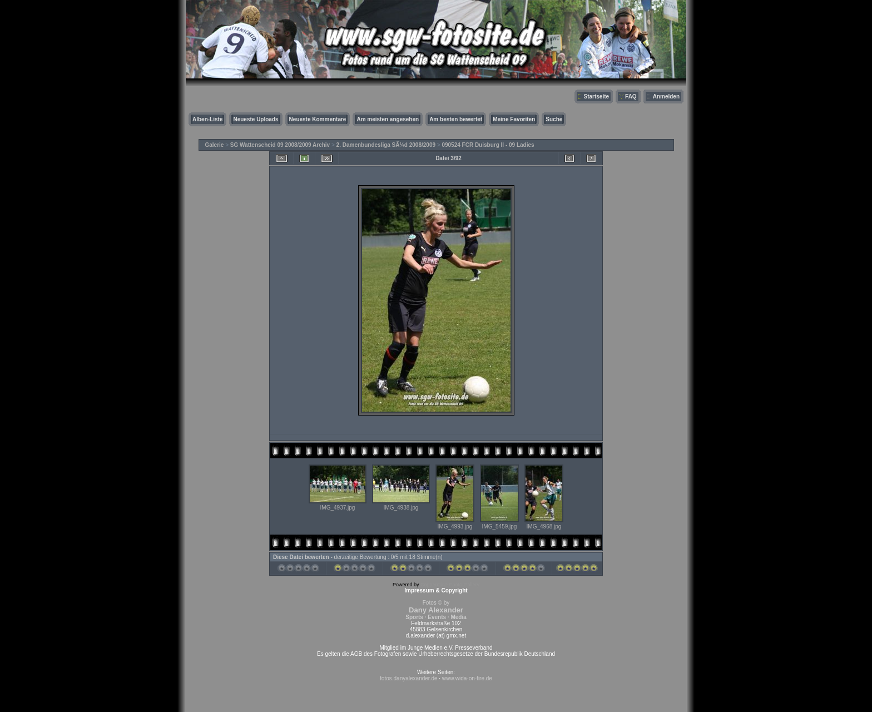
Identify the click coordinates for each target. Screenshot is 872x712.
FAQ (631, 96)
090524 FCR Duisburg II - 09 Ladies (488, 145)
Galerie (214, 145)
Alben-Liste (207, 119)
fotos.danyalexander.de (408, 678)
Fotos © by (435, 610)
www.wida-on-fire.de (467, 678)
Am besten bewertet (455, 119)
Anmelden (666, 96)
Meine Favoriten (514, 119)
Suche (554, 119)
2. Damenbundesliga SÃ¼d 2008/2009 (385, 145)
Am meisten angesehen (387, 119)
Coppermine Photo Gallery (449, 584)
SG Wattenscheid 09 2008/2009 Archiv (280, 145)
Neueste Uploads (255, 119)
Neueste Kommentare (317, 119)
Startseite (597, 96)
